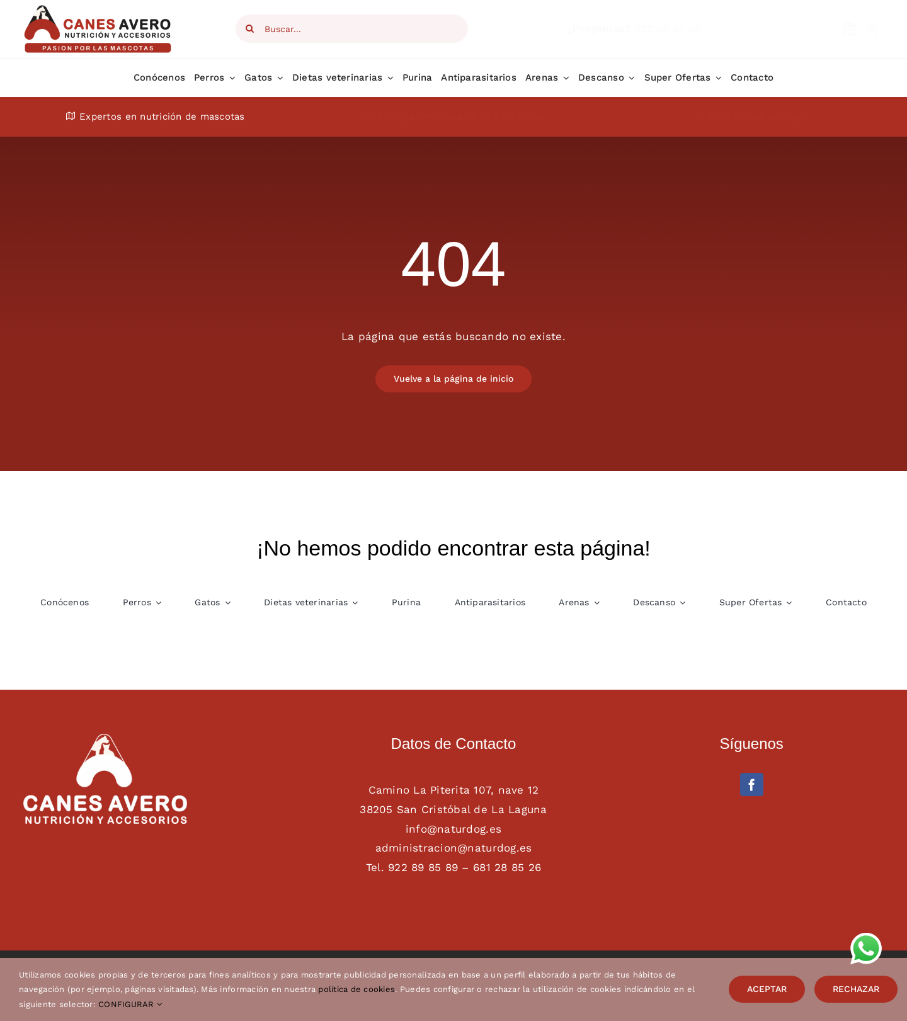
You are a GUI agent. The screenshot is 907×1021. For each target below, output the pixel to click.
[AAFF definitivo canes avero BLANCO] (105, 739)
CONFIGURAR (130, 1004)
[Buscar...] (352, 28)
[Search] (250, 28)
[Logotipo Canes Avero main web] (98, 9)
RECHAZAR (856, 989)
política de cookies (356, 989)
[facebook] (751, 784)
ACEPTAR (767, 989)
